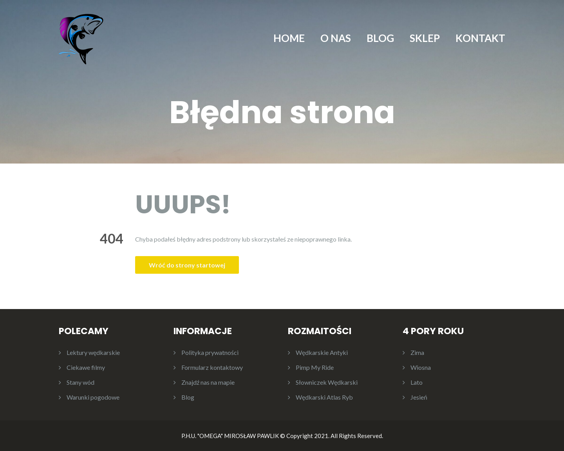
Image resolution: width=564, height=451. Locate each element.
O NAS (335, 38)
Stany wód (80, 382)
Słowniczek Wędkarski (327, 382)
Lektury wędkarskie (93, 352)
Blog (187, 397)
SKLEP (425, 38)
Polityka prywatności (210, 352)
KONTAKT (480, 38)
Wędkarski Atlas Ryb (324, 397)
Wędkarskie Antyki (322, 352)
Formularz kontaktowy (212, 367)
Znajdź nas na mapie (208, 382)
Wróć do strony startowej (187, 265)
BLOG (380, 38)
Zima (417, 352)
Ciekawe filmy (86, 367)
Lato (416, 382)
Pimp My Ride (315, 367)
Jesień (418, 397)
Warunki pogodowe (93, 397)
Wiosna (420, 367)
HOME (289, 38)
